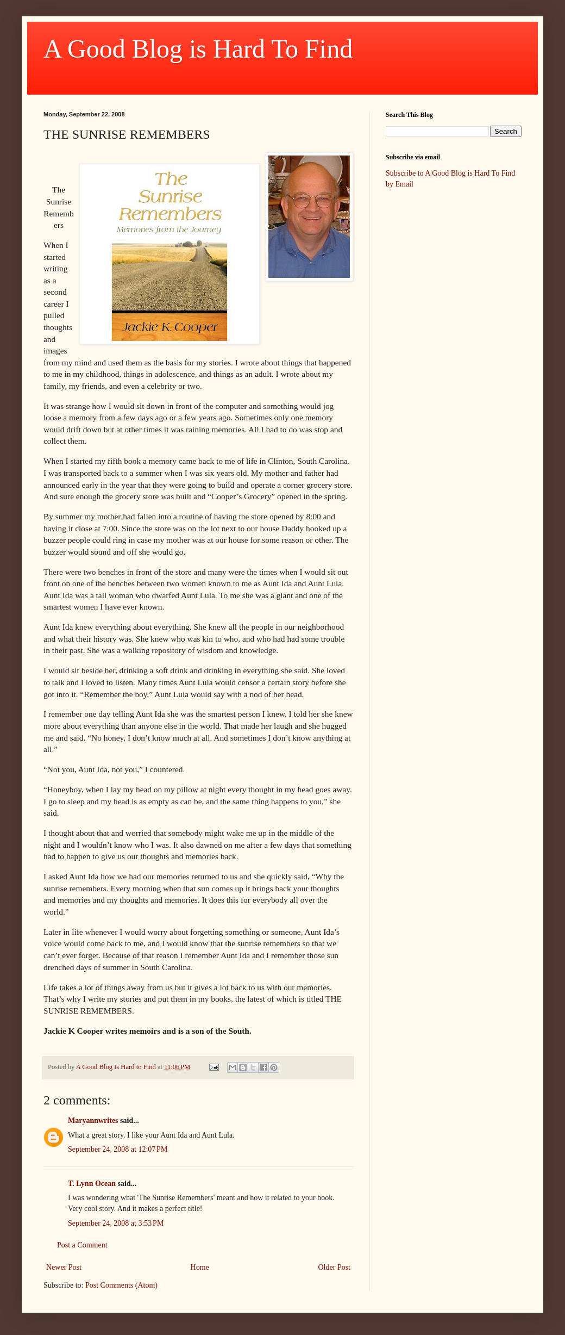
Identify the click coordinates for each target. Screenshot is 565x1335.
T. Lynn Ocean (92, 1183)
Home (200, 1267)
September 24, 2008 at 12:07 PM (117, 1149)
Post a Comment (82, 1245)
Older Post (334, 1267)
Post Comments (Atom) (121, 1285)
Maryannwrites (93, 1120)
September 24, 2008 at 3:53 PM (116, 1223)
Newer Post (63, 1267)
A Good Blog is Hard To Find (198, 48)
